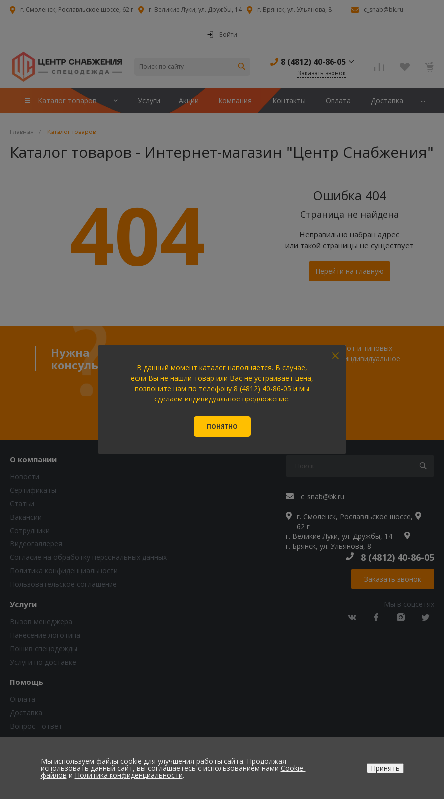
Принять (385, 768)
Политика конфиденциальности (129, 775)
